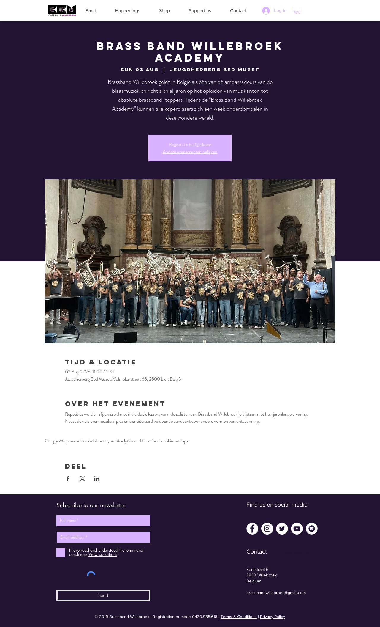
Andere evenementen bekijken (190, 151)
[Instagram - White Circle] (267, 529)
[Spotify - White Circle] (312, 529)
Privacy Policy (272, 616)
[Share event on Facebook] (68, 478)
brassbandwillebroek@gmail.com (276, 592)
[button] (91, 10)
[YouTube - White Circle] (297, 529)
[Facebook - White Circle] (252, 529)
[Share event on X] (82, 478)
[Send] (103, 595)
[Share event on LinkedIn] (97, 478)
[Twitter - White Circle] (282, 529)
